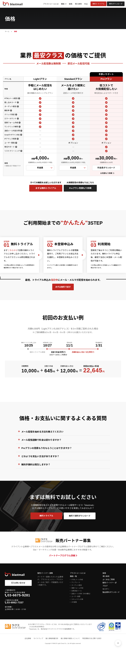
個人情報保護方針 (52, 638)
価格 (70, 4)
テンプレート (75, 582)
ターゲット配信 (76, 585)
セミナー (106, 589)
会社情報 (28, 638)
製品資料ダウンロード (111, 592)
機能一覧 (73, 576)
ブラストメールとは (50, 4)
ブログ (105, 586)
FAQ (86, 4)
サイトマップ (38, 638)
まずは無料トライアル (45, 188)
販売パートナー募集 (45, 573)
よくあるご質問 (109, 579)
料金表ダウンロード (106, 168)
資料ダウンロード (116, 4)
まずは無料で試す (63, 287)
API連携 (74, 602)
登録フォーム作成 (77, 588)
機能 (62, 4)
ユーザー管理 (75, 596)
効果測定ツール (76, 591)
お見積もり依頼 (106, 173)
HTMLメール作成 (77, 579)
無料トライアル (98, 4)
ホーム (7, 31)
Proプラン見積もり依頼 (80, 188)
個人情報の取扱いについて (70, 638)
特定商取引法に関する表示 (91, 638)
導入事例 (78, 4)
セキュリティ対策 (77, 599)
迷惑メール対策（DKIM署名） (81, 594)
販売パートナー (109, 583)
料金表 (40, 168)
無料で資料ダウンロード (79, 516)
